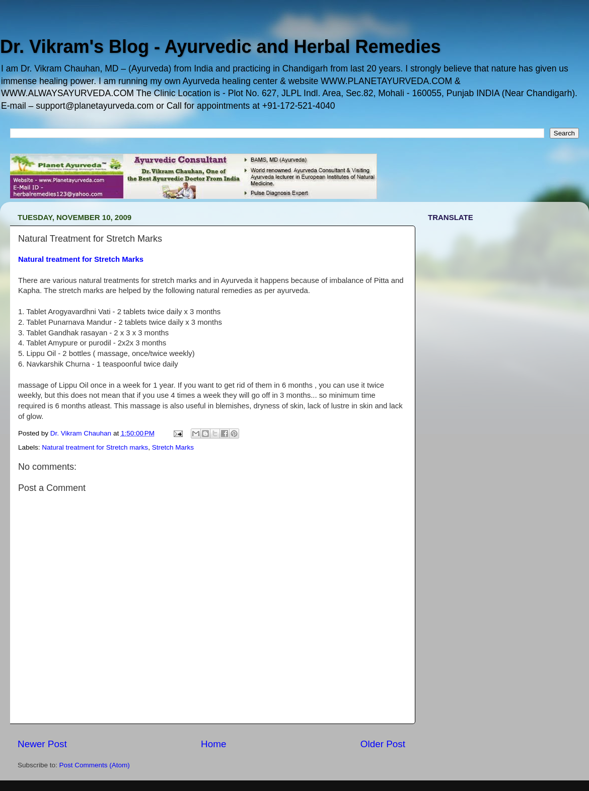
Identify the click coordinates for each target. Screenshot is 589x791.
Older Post (382, 744)
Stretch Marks (173, 447)
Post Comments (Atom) (94, 765)
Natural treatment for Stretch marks (95, 447)
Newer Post (42, 744)
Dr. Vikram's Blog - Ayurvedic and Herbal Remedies (220, 46)
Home (213, 744)
